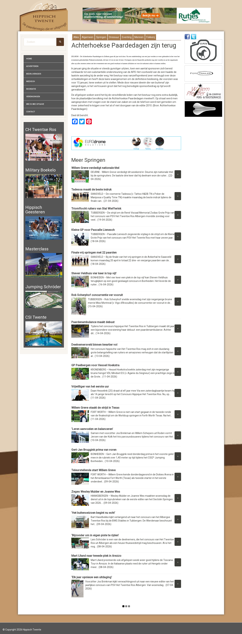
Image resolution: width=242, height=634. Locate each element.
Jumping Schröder (43, 286)
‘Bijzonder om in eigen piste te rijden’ (95, 535)
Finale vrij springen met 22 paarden (94, 252)
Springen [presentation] (101, 37)
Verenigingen (33, 96)
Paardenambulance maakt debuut (92, 322)
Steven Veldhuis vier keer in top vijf (93, 273)
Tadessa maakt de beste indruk (91, 189)
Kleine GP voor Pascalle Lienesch (93, 230)
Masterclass (36, 248)
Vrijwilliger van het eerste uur (90, 386)
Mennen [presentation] (139, 37)
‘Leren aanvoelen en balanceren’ (92, 429)
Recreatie (31, 89)
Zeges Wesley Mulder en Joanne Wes (95, 491)
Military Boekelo (40, 170)
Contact (30, 112)
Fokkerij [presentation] (150, 37)
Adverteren (32, 66)
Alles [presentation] (76, 37)
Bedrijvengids (33, 74)
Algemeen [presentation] (87, 37)
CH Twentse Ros (40, 129)
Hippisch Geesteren (35, 209)
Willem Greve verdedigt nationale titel (95, 168)
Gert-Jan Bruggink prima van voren (93, 449)
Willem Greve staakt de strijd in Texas (95, 407)
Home (29, 59)
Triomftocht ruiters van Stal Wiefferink (96, 208)
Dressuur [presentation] (114, 37)
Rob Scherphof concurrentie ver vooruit (97, 295)
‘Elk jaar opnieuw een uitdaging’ (91, 577)
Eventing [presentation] (127, 37)
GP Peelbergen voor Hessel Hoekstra (95, 365)
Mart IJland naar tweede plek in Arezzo (96, 555)
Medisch (30, 81)
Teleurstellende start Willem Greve (93, 470)
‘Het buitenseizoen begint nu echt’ (93, 512)
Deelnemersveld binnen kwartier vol (94, 344)
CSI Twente (35, 317)
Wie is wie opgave (35, 104)
